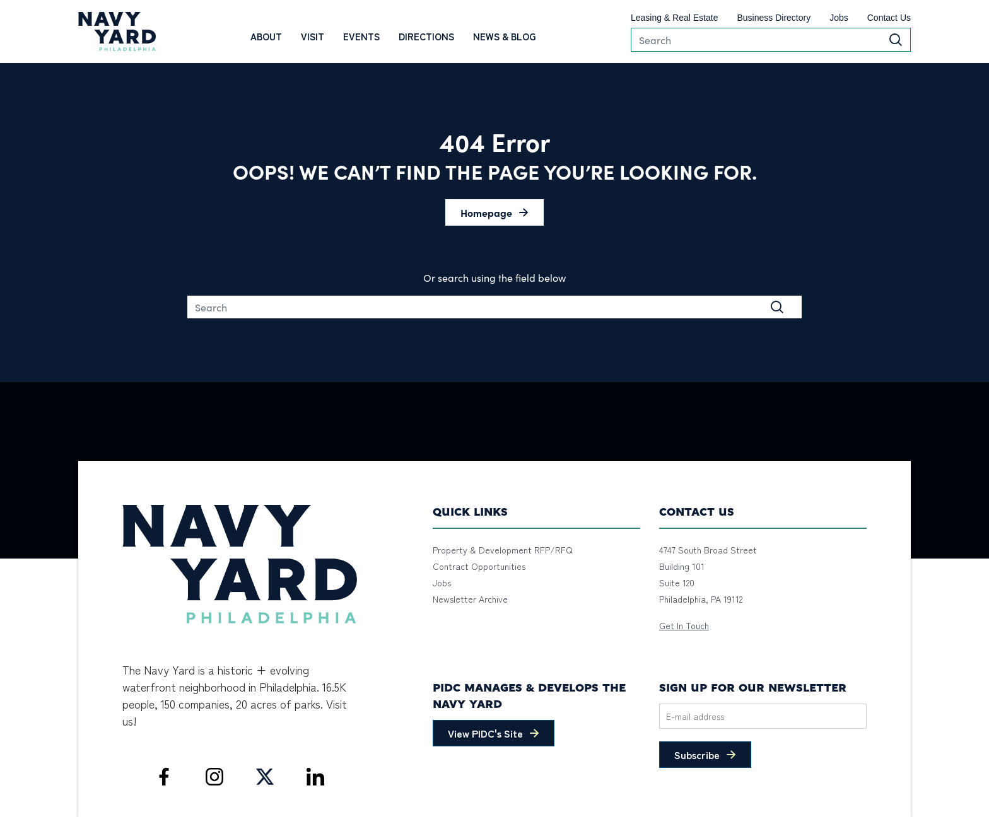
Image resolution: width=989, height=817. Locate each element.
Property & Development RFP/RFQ (503, 549)
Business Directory (774, 18)
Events (361, 36)
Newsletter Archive (470, 599)
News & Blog (504, 36)
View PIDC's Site (485, 733)
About (266, 36)
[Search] (771, 40)
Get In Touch (684, 625)
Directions (426, 36)
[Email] (763, 716)
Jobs (838, 18)
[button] (494, 212)
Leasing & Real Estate (674, 18)
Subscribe (697, 754)
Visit (312, 36)
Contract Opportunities (479, 566)
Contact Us (889, 18)
